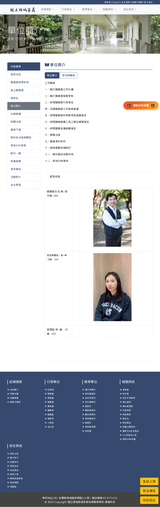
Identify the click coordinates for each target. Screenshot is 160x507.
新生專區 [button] (149, 490)
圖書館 (49, 414)
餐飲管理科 (89, 410)
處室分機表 (14, 401)
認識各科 (12, 461)
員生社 (124, 418)
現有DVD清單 (18, 145)
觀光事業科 (89, 414)
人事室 (49, 422)
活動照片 (16, 177)
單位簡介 (16, 106)
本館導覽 (16, 114)
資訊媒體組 (68, 75)
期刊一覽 (16, 153)
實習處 (49, 406)
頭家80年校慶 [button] (141, 105)
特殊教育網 (89, 426)
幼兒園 (86, 430)
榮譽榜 (11, 486)
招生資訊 (128, 9)
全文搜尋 (125, 2)
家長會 (124, 389)
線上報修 (125, 401)
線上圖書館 (17, 90)
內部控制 (125, 410)
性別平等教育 (127, 397)
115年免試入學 (128, 435)
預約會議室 (126, 406)
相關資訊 (108, 9)
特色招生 (12, 465)
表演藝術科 (89, 418)
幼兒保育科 (89, 397)
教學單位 (87, 9)
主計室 (49, 426)
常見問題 (12, 482)
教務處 (49, 393)
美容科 (86, 406)
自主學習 (16, 185)
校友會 (124, 393)
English (116, 2)
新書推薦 (16, 161)
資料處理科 (89, 393)
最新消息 (16, 74)
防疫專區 (125, 414)
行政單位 (67, 9)
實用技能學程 (15, 478)
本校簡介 (12, 389)
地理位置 (12, 393)
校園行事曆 (137, 2)
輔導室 (49, 410)
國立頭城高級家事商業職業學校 (86, 502)
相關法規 (16, 121)
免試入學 (12, 474)
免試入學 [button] (149, 481)
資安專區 (16, 169)
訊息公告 (12, 453)
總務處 (49, 401)
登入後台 (148, 2)
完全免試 (12, 470)
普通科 (86, 422)
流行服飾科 (89, 401)
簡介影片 (12, 457)
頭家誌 (14, 98)
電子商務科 (89, 389)
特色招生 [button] (149, 500)
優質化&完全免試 (129, 430)
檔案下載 (16, 129)
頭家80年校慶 (127, 439)
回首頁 (107, 2)
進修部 (49, 418)
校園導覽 (12, 397)
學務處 (49, 397)
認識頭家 (46, 9)
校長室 (49, 389)
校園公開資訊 (127, 426)
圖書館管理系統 (20, 82)
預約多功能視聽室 (21, 137)
